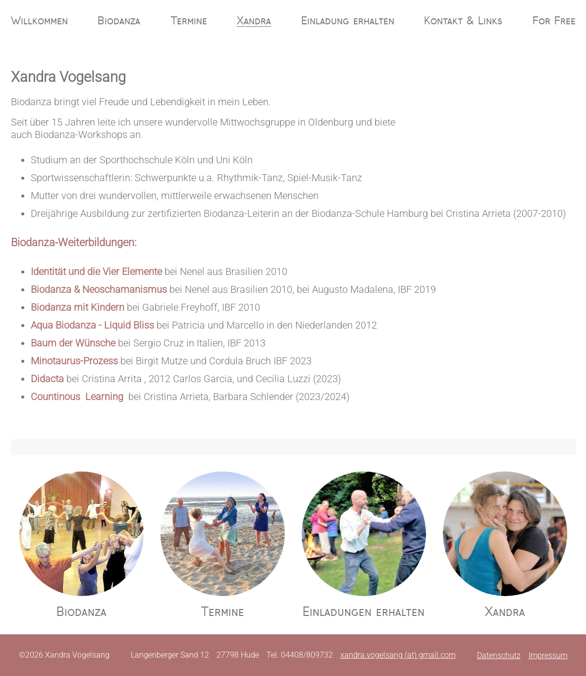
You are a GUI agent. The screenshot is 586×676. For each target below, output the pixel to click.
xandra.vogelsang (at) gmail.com (398, 655)
